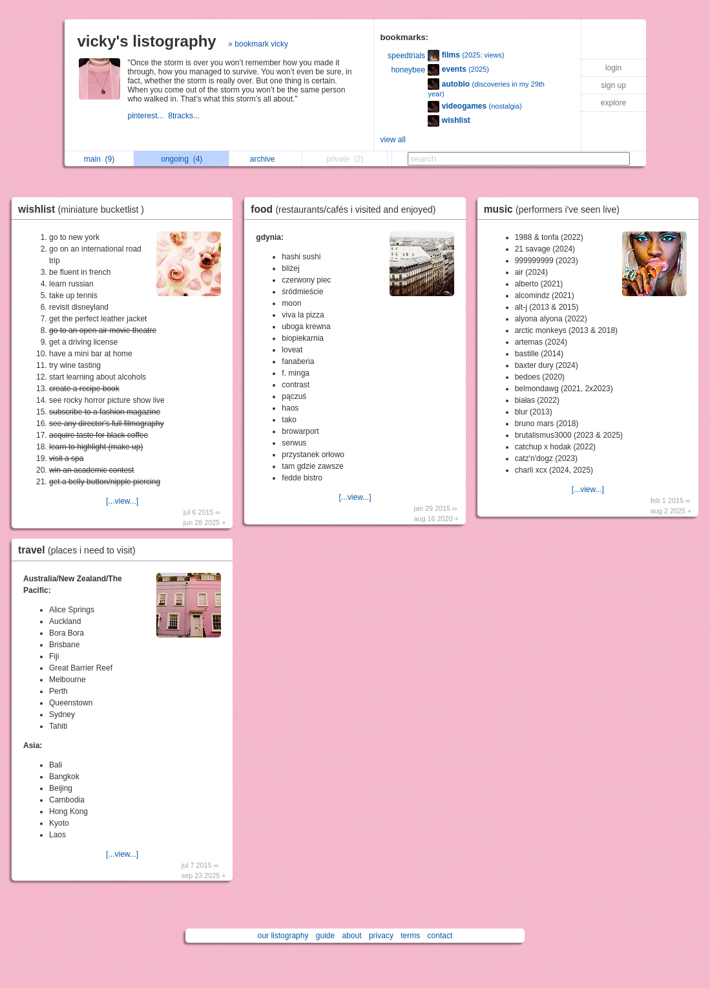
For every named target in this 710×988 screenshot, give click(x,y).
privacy (381, 935)
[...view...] (122, 501)
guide (325, 935)
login (613, 67)
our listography (283, 935)
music (555, 209)
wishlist (84, 209)
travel (80, 549)
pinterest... (148, 115)
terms (410, 935)
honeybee (408, 69)
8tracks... (185, 115)
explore (613, 102)
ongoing (181, 159)
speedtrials (406, 55)
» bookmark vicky (258, 43)
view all (393, 139)
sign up (613, 85)
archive (266, 159)
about (352, 935)
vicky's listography (147, 41)
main (99, 159)
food (346, 209)
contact (440, 935)
